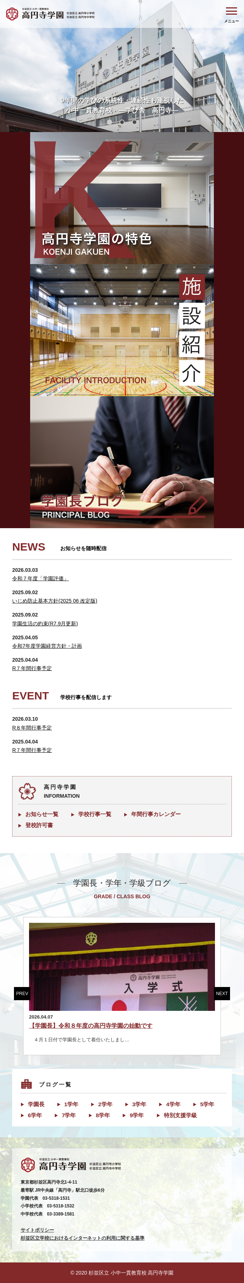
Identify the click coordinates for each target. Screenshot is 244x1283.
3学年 (139, 1104)
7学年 (69, 1115)
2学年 (105, 1104)
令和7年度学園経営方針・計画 (47, 646)
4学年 (173, 1104)
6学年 (35, 1115)
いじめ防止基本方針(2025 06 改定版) (54, 601)
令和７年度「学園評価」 (40, 578)
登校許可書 (39, 825)
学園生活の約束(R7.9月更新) (45, 623)
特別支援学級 (180, 1115)
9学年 (137, 1115)
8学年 (103, 1115)
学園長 (36, 1104)
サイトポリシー (37, 1230)
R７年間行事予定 (32, 668)
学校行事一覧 (94, 814)
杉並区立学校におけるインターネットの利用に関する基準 (83, 1238)
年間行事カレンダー (156, 814)
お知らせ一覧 (41, 814)
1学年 (71, 1104)
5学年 (207, 1104)
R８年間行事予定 (32, 728)
